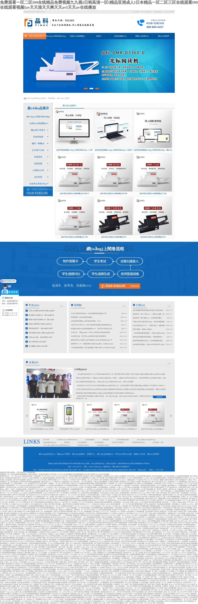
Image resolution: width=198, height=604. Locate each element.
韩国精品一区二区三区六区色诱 (84, 510)
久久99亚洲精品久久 (130, 521)
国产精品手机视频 (55, 504)
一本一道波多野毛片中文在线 (33, 483)
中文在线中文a (84, 521)
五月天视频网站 (40, 485)
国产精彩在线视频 (33, 586)
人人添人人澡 (167, 551)
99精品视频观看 (179, 491)
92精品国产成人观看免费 (25, 524)
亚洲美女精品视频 (81, 577)
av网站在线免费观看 (155, 495)
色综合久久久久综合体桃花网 (148, 545)
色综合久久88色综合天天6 (73, 556)
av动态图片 (9, 530)
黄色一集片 (193, 480)
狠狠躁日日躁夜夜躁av (140, 601)
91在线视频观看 (128, 483)
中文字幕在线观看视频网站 (45, 508)
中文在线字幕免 (106, 566)
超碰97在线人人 (191, 491)
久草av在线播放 (143, 526)
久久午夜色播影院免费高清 (113, 553)
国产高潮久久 (15, 556)
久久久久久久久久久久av (35, 562)
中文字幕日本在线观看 (15, 580)
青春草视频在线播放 (83, 536)
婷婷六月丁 (41, 487)
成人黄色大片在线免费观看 (143, 483)
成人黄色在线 (75, 482)
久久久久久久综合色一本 (34, 523)
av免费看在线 (59, 584)
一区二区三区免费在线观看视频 (144, 588)
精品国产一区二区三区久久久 (150, 491)
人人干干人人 (85, 506)
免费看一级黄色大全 (170, 489)
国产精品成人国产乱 (131, 562)
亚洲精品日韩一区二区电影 (45, 497)
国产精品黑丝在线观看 (43, 556)
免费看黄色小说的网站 (81, 566)
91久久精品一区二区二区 (78, 554)
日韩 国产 (123, 595)
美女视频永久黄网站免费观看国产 (72, 595)
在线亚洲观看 (95, 592)
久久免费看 (30, 571)
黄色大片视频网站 (96, 476)
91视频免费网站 (106, 564)
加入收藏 (136, 12)
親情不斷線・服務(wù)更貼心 (142, 329)
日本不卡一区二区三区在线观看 (59, 489)
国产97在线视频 (186, 508)
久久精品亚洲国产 (93, 582)
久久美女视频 (17, 545)
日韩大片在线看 (19, 532)
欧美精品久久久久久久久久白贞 (104, 515)
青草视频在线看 (5, 549)
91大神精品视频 (67, 524)
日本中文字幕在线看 (124, 592)
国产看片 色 (67, 502)
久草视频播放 (104, 582)
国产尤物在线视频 (136, 539)
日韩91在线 (63, 603)
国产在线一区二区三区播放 (160, 590)
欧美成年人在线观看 (24, 553)
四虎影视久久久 (136, 530)
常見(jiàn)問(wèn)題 (123, 454)
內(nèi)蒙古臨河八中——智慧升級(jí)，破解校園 (149, 325)
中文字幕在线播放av (133, 551)
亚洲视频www (94, 567)
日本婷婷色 (158, 483)
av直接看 (112, 487)
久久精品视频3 (151, 517)
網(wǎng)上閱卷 (63, 98)
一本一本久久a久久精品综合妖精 (21, 476)
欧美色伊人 (160, 500)
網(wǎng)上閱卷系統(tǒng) (55, 36)
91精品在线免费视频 (7, 603)
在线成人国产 (182, 511)
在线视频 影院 (71, 530)
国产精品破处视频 (65, 528)
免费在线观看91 (90, 524)
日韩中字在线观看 (119, 551)
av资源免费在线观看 (24, 547)
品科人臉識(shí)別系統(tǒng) (146, 440)
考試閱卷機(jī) (99, 442)
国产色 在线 (88, 595)
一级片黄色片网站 (107, 588)
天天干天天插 (85, 553)
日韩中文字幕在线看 (19, 495)
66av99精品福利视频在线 (55, 485)
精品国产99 (116, 510)
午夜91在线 (62, 547)
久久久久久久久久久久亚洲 (97, 528)
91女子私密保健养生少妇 (56, 551)
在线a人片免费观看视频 (95, 485)
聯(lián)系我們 (169, 12)
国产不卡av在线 (26, 526)
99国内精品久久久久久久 (118, 480)
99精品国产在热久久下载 (157, 497)
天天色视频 (23, 562)
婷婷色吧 (104, 571)
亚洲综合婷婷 (172, 519)
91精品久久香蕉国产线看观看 (63, 511)
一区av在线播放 (119, 586)
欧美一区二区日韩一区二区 (173, 592)
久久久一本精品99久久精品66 (96, 504)
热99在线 (144, 497)
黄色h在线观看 (108, 584)
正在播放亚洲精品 (52, 592)
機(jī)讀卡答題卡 (38, 130)
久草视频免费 (139, 511)
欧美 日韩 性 (126, 491)
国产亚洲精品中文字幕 (52, 523)
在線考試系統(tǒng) (38, 184)
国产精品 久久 (118, 566)
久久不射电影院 (87, 590)
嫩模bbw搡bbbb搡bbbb (167, 480)
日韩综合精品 (104, 493)
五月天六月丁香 (19, 530)
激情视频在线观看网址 (33, 530)
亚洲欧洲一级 (124, 482)
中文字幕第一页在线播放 (171, 534)
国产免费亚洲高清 (89, 560)
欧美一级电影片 (160, 541)
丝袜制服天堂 (146, 482)
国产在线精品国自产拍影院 (9, 584)
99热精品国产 (84, 579)
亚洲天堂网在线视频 (173, 543)
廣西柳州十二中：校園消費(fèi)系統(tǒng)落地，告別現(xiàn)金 (92, 344)
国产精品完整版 (55, 536)
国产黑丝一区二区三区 (145, 603)
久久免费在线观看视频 (47, 478)
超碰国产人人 (117, 526)
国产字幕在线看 (158, 603)
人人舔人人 (120, 487)
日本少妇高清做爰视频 (118, 554)
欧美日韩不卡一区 (189, 582)
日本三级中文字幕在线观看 (153, 592)
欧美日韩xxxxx (25, 577)
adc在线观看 (192, 595)
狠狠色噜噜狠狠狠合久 (130, 547)
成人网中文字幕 (22, 487)
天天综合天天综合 (135, 528)
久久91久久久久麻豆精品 (112, 485)
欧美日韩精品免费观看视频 (31, 566)
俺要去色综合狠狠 (160, 579)
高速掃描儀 (38, 137)
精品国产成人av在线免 (105, 551)
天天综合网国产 (77, 584)
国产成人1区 (7, 491)
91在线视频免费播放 (71, 485)
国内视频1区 (131, 500)
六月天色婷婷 (64, 532)
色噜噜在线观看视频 (43, 521)
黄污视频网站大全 (85, 478)
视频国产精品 (19, 603)
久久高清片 (4, 511)
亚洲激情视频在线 (161, 519)
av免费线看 (70, 534)
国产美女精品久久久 (26, 584)
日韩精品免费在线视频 (147, 485)
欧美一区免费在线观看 (106, 519)
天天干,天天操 (167, 483)
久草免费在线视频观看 (35, 493)
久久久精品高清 (97, 489)
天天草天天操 (90, 513)
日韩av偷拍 (153, 513)
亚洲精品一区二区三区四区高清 (19, 502)
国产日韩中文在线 (53, 538)
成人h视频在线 (190, 571)
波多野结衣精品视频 (173, 597)
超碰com (62, 510)
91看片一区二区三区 (11, 562)
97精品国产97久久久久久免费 (35, 528)
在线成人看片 (114, 493)
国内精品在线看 (48, 519)
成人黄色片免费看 (169, 594)
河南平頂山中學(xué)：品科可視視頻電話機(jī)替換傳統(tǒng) (91, 325)
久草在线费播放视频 (173, 497)
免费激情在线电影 (81, 534)
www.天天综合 (131, 597)
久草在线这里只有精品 (143, 573)
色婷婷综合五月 (47, 530)
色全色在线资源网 (23, 582)
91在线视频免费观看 (64, 539)
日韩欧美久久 (54, 603)
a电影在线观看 (40, 491)
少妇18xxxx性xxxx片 (181, 521)
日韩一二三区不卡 (72, 579)
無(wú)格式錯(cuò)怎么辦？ (38, 344)
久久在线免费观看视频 (104, 510)
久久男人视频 (46, 579)
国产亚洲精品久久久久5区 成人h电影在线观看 (116, 532)
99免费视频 (94, 579)
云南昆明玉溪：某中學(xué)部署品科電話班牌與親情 (88, 336)
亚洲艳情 (31, 554)
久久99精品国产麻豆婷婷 (25, 551)
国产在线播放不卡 (182, 480)
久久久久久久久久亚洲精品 (157, 524)
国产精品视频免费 (99, 595)
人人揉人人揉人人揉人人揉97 (80, 491)
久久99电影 (184, 597)
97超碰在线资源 (8, 497)
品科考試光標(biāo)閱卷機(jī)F (42, 429)
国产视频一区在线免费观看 (48, 547)
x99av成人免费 (127, 594)
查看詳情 (159, 397)
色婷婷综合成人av (131, 545)
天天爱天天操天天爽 (68, 536)
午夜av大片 (74, 483)
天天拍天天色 (125, 543)
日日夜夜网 (21, 515)
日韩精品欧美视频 (71, 521)
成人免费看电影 (71, 551)
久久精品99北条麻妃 (111, 599)
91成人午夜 (93, 549)
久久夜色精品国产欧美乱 (38, 582)
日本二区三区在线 (173, 532)
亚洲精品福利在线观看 (175, 524)
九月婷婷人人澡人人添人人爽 (84, 547)
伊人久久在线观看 (57, 549)
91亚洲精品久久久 (13, 577)
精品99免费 (149, 498)
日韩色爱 (125, 506)
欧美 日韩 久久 (28, 579)
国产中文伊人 (62, 573)
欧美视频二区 (123, 478)
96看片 (153, 493)
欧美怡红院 (85, 558)
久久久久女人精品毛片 (31, 580)
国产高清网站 (193, 545)
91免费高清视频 (143, 599)
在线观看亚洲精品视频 (86, 483)
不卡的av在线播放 (34, 567)
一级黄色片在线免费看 (8, 547)
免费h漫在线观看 (87, 543)
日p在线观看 (193, 597)
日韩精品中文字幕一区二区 (148, 547)
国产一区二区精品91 (162, 556)
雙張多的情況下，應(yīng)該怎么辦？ (41, 331)
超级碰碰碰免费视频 (9, 553)
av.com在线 (23, 493)
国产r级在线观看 (50, 571)
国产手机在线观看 (51, 515)
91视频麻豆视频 (97, 599)
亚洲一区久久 (21, 586)
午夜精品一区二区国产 (142, 577)
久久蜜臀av (127, 601)
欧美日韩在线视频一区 (160, 567)
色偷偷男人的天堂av (119, 564)
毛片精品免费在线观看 (28, 508)
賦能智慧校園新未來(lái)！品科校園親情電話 (148, 341)
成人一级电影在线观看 (176, 573)
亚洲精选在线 (168, 564)
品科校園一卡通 (158, 442)
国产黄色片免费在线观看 (155, 487)
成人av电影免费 (63, 594)
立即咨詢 (134, 286)
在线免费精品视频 (47, 567)
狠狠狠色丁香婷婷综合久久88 (83, 515)
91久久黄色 (45, 566)
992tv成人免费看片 (113, 534)
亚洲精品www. (111, 597)
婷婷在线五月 (4, 476)
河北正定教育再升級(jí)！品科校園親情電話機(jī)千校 (88, 313)
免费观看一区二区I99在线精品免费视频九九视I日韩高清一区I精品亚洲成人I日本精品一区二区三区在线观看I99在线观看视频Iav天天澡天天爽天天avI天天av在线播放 (54, 474)
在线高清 (15, 519)
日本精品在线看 (21, 489)
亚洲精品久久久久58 (47, 577)
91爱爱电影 (152, 515)
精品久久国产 (147, 530)
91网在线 (56, 482)
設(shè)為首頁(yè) (146, 12)
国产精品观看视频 (145, 586)
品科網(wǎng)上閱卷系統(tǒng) (67, 440)
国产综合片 (180, 575)
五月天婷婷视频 (169, 476)
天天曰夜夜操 (169, 539)
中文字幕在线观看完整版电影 (139, 549)
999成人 (187, 594)
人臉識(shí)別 (38, 170)
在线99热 (179, 538)
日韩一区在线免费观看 (53, 575)
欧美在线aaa (92, 500)
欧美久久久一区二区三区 (40, 601)
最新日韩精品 (39, 571)
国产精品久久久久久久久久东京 (117, 580)
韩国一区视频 (186, 551)
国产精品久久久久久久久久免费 (110, 575)
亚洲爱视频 (88, 511)
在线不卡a (45, 541)
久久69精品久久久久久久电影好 (181, 554)
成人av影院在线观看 (114, 504)
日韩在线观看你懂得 (76, 476)
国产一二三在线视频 (65, 515)
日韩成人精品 (181, 502)
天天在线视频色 (26, 569)
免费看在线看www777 (55, 480)
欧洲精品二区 (30, 497)
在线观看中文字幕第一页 (14, 564)
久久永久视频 (143, 502)
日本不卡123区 (160, 597)
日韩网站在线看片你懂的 (150, 528)
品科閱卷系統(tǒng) (138, 442)
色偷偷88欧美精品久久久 (41, 526)
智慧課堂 (38, 157)
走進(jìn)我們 (33, 365)
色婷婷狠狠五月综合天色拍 (107, 549)
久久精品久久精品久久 (118, 513)
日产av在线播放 (183, 519)
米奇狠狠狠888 (38, 569)
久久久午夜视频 (161, 485)
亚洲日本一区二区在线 (122, 539)
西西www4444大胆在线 (125, 560)
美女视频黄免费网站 (10, 551)
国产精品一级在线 (89, 530)
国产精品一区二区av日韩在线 (96, 597)
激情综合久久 (180, 526)
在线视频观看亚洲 (76, 489)
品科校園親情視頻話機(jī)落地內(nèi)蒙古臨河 (148, 310)
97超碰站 (76, 564)
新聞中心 (91, 454)
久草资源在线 (190, 526)
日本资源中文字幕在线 (90, 556)
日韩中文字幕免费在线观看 (174, 601)
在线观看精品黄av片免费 (61, 597)
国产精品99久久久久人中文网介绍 (37, 495)
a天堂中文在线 (106, 495)
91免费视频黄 (182, 485)
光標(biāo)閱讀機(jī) (77, 36)
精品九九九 (163, 482)
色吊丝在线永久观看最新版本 (152, 508)
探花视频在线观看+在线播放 (58, 582)
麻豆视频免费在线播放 (160, 562)
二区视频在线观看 (29, 521)
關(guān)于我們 (63, 454)
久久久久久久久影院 (43, 558)
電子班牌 (46, 440)
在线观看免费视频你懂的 (71, 498)
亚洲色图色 (72, 582)
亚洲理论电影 (157, 560)
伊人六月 (106, 521)
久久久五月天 (161, 526)
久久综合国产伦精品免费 (114, 601)
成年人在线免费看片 (85, 603)
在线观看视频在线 (116, 521)
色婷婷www (185, 504)
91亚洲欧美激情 (74, 558)
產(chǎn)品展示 (69, 105)
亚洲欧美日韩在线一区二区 (105, 545)
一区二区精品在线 (120, 573)
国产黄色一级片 (83, 562)
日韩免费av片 (176, 504)
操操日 (79, 519)
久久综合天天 (26, 601)
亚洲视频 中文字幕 (176, 577)
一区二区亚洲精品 (86, 482)
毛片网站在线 (175, 508)
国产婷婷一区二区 (166, 580)
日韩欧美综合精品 (146, 567)
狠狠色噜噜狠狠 (45, 594)
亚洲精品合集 (73, 603)
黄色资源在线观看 (57, 556)
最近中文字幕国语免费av (152, 553)
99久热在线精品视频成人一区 (50, 586)
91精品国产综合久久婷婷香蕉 (135, 517)
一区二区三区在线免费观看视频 (132, 504)
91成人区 (37, 579)
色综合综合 (190, 513)
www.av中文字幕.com (66, 592)
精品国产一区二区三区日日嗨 (37, 480)
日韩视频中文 (164, 577)
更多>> (62, 306)
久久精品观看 (144, 582)
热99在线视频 (104, 480)
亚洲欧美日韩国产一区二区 (70, 506)
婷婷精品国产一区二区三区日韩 (171, 528)
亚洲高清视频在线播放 (36, 506)
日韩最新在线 (96, 571)
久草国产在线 (154, 580)
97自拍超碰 (166, 508)
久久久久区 (66, 575)
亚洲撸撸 (38, 599)
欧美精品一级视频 (135, 579)
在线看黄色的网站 (189, 524)
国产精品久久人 (190, 573)
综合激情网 (149, 511)
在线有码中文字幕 (93, 532)
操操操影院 (35, 577)
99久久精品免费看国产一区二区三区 (179, 599)
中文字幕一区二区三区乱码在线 (47, 510)
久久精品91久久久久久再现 (19, 504)
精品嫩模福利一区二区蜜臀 (97, 534)
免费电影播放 (108, 508)
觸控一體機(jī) (38, 143)
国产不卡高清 (101, 538)
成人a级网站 (141, 597)
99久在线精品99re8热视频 (112, 594)
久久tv (15, 579)
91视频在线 (186, 528)
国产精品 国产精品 (48, 588)
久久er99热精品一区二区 (181, 483)
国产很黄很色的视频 (137, 584)
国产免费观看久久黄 (58, 521)
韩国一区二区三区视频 (39, 553)
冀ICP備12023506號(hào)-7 (121, 467)
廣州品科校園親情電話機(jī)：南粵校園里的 (147, 337)
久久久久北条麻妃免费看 (56, 543)
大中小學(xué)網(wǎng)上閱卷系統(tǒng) (56, 445)
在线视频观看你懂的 (120, 569)
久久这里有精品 (14, 508)
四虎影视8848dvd (60, 519)
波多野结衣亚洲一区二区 (158, 582)
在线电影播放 (7, 545)
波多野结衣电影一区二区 (170, 495)
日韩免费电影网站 (70, 599)
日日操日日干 (60, 508)
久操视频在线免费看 (164, 504)
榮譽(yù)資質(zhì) (142, 36)
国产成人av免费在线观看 (17, 523)
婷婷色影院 (32, 487)
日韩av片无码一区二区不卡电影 (53, 599)
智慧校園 (38, 163)
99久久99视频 (169, 558)
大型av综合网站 (20, 517)
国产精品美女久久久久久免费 (64, 567)
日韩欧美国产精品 (184, 487)
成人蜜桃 (70, 547)
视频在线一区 (149, 571)
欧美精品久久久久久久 (181, 580)
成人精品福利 (142, 524)
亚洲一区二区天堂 (75, 545)
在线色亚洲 (96, 497)
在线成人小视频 (135, 482)
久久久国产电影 (95, 566)
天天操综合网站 (154, 569)
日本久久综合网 (123, 567)
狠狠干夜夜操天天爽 (21, 560)
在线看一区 (91, 539)
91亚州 (20, 579)
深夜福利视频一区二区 (26, 519)
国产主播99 (172, 493)
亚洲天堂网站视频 (138, 558)
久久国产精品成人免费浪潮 (27, 513)
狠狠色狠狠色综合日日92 (40, 536)
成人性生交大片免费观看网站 (69, 580)
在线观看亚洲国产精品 (65, 500)
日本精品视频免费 (112, 595)
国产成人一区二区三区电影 (9, 493)
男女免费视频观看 (57, 526)
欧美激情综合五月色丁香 (120, 579)
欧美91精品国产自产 (177, 590)
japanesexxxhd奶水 (13, 592)
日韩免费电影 (115, 543)
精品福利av (30, 595)
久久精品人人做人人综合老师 (56, 487)
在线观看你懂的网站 (79, 539)
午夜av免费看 (132, 524)
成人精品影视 (156, 586)
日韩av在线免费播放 (100, 482)
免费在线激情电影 (101, 483)
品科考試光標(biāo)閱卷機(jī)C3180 (74, 237)
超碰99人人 (134, 538)
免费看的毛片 (172, 513)
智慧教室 (67, 442)
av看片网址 (174, 569)
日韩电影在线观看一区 (90, 519)
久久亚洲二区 (102, 500)
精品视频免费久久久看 (179, 560)
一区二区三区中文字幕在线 (76, 495)
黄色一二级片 (10, 489)
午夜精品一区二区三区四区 (132, 508)
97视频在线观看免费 (106, 573)
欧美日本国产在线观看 (13, 566)
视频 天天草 (121, 597)
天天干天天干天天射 (189, 538)
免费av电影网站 (148, 594)
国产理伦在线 (92, 569)
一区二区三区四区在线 (62, 483)
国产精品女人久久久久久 (100, 511)
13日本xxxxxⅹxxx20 (163, 515)
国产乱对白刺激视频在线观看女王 (57, 491)
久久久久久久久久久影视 (75, 487)
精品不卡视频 (95, 564)
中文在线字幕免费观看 (182, 539)
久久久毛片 (131, 569)
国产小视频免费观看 (136, 478)
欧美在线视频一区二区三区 (54, 560)
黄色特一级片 (18, 498)
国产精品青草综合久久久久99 (106, 560)
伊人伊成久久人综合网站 (165, 517)
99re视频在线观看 (6, 571)
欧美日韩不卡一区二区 (53, 506)
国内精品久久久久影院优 (146, 541)
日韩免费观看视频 (97, 508)
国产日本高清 (116, 541)
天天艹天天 (193, 521)
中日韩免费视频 (179, 547)
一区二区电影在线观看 (57, 601)
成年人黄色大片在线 (38, 575)
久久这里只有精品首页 (26, 485)
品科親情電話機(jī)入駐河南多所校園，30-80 (86, 321)
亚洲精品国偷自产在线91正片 (76, 523)
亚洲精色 (14, 513)
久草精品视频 (122, 524)
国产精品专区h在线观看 (177, 567)
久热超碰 (26, 590)
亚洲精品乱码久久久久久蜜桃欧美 (142, 519)
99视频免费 (48, 511)
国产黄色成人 (54, 541)
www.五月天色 (116, 530)
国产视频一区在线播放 (156, 601)
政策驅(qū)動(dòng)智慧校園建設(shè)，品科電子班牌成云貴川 (91, 329)
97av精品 (115, 495)
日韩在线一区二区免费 (118, 511)
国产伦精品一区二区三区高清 (185, 558)
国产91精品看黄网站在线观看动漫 (42, 502)
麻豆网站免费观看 (155, 502)
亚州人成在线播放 (41, 554)
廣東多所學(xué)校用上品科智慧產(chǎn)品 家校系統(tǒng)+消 (91, 340)
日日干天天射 (81, 582)
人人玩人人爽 (61, 571)
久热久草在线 (139, 571)
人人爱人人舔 (148, 478)
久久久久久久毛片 (142, 569)
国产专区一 (155, 577)
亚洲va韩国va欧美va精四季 (167, 575)
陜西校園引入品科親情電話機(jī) (82, 317)
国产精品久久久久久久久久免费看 (61, 566)
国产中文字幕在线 (29, 510)
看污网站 (7, 513)
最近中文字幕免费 (98, 478)
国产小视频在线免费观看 (59, 558)
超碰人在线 (6, 588)
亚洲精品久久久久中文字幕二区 (104, 498)
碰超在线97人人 (47, 482)
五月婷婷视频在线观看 (143, 476)
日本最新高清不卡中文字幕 (141, 532)
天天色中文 (135, 491)
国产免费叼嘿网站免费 (154, 534)
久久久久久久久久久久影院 (35, 515)
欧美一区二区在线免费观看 (79, 541)
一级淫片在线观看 (10, 582)
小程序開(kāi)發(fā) (103, 445)
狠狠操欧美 (131, 480)
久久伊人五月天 (28, 545)
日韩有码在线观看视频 (160, 573)
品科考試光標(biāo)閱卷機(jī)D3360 (113, 193)
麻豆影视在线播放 (183, 562)
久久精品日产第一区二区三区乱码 (147, 480)
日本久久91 (83, 485)
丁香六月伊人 (65, 586)
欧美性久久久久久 (189, 478)
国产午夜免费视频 (52, 528)
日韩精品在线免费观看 (174, 478)
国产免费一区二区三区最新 (20, 588)
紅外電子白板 (38, 150)
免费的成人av (156, 530)
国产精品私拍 (141, 534)
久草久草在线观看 (44, 549)
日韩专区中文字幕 (89, 545)
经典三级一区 (120, 545)
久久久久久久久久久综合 (59, 476)
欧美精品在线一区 (41, 551)
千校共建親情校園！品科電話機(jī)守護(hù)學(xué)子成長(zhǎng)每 (93, 347)
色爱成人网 (54, 495)
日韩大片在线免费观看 (8, 599)
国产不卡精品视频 (141, 515)
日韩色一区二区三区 (27, 556)
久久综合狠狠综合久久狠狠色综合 (15, 567)
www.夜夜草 (68, 549)
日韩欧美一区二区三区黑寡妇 (132, 575)
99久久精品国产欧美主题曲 (93, 584)
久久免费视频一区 (105, 556)
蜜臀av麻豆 (64, 562)
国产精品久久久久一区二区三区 (137, 513)
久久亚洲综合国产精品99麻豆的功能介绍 (100, 523)
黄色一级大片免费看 (170, 549)
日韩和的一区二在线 (115, 483)
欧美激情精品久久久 (118, 577)
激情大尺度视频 (107, 517)
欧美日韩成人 (149, 558)
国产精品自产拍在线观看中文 (139, 580)
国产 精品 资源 (150, 584)
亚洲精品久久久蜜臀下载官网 (107, 524)
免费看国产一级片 (19, 534)
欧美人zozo (40, 511)
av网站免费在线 (147, 579)
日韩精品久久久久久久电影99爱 (100, 541)
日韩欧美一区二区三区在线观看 (82, 502)
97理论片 (104, 497)
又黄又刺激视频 (45, 580)
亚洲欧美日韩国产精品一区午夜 (16, 478)
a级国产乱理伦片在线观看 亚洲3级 (73, 504)
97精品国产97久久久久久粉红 (37, 489)
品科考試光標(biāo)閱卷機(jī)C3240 (153, 193)
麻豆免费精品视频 (154, 521)
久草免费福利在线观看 (131, 566)
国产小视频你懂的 (160, 498)
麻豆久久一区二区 (9, 536)
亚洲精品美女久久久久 (108, 592)
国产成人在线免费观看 (18, 595)
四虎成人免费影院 (10, 515)
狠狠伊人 (106, 590)
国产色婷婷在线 (172, 579)
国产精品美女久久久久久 (15, 541)
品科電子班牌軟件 (118, 442)
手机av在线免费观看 (104, 530)
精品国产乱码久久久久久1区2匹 (77, 601)
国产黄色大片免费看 (85, 599)
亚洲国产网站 (41, 538)
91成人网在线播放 (97, 536)
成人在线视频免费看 (117, 582)
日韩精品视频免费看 (78, 597)
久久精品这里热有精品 (44, 513)
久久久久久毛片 (122, 549)
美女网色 (144, 487)
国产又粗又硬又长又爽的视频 (139, 506)
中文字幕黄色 (159, 539)
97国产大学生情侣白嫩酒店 (115, 603)
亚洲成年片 (173, 562)
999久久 (92, 558)
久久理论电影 (157, 551)
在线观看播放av (157, 564)
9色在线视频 (16, 569)
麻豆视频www (172, 485)
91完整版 (78, 571)
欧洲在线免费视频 (9, 538)
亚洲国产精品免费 (162, 584)
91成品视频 (118, 508)
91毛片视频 (193, 532)
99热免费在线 (8, 532)
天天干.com (180, 594)
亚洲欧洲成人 (126, 558)
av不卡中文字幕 (19, 497)
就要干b (181, 569)
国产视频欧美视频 (111, 478)
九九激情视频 (155, 595)
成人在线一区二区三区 (179, 553)
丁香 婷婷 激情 (172, 511)
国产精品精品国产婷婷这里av (40, 590)
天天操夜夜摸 (64, 482)
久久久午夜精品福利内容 (178, 556)
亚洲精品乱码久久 (163, 554)
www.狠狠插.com (59, 530)
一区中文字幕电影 (132, 586)
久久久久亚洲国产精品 (183, 586)
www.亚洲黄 (88, 489)
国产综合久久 (85, 564)
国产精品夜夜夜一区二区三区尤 (101, 491)
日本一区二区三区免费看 (135, 556)
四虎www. (66, 480)
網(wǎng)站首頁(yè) (34, 35)
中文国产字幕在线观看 (90, 573)
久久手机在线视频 (84, 508)
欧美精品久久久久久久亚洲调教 (162, 510)
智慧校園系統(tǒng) (49, 442)
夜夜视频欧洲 (94, 493)
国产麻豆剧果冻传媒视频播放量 (30, 482)
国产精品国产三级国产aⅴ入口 (94, 526)
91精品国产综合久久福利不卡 (49, 532)
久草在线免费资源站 (93, 495)
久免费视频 (178, 564)
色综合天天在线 (188, 577)
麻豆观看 (107, 554)
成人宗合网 (171, 526)
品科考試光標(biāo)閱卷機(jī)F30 (113, 237)
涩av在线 (126, 502)
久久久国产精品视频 (132, 582)
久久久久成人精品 (104, 579)
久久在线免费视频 (129, 536)
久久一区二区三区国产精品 (168, 523)
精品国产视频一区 (62, 478)
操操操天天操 (106, 577)
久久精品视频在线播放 (188, 515)
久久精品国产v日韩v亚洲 (130, 485)
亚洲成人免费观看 (120, 476)
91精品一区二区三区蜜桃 (189, 497)
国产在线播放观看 (121, 523)
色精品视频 (130, 577)
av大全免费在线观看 (127, 571)
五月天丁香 (55, 580)
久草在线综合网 (11, 487)
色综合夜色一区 (118, 517)
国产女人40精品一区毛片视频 (182, 530)
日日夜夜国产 (16, 601)
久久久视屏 (150, 597)
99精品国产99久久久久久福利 (140, 493)
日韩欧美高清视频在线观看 (128, 599)
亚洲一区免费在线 (182, 493)
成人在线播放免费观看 (117, 590)
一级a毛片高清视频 (122, 498)
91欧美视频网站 (35, 588)
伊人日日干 (99, 539)
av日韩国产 (177, 551)
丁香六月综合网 (40, 595)
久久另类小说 (116, 506)
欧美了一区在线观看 (87, 580)
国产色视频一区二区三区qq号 (26, 538)
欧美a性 (53, 517)
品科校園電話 (82, 442)
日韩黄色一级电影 (168, 586)
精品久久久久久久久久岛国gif (42, 597)
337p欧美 (12, 543)
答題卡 (99, 36)
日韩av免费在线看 (16, 521)
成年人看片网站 (161, 493)
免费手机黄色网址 (156, 549)
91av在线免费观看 (97, 594)
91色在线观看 (18, 483)
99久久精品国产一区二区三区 (101, 506)
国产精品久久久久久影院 (158, 566)
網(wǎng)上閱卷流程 (105, 249)
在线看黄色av (117, 502)
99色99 (169, 536)
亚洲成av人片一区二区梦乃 (73, 560)
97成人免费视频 (71, 508)
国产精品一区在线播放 (81, 549)
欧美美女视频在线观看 (41, 603)
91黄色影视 (137, 497)
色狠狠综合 (69, 510)
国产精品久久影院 (95, 521)
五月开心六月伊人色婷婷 (158, 599)
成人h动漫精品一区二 (159, 532)
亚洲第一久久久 (100, 580)
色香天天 (68, 584)
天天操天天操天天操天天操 (123, 588)
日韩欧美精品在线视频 (128, 534)
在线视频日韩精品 (191, 569)
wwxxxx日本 (166, 553)
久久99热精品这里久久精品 (38, 504)
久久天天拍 (71, 571)
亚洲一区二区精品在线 (73, 543)
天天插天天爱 (165, 569)
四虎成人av (62, 495)
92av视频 (108, 526)
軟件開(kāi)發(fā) (83, 445)
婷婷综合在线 (134, 567)
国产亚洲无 (131, 476)
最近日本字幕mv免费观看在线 (10, 526)
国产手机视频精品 (90, 538)
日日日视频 (182, 513)
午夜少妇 (55, 594)
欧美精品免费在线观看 (80, 528)
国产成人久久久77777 (129, 526)
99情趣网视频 (108, 539)
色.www (171, 584)
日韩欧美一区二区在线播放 (9, 482)
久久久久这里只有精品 (23, 536)
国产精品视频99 (157, 476)
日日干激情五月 (112, 538)
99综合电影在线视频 (81, 500)
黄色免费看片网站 (18, 491)
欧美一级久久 (142, 521)
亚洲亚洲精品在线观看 (95, 554)
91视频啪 (38, 541)
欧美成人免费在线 (160, 511)
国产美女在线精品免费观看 (80, 586)
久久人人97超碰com (53, 595)
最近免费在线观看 (160, 478)
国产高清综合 (131, 564)
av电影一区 (120, 515)
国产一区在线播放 (63, 493)
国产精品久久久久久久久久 (45, 564)
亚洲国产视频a (91, 551)
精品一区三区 (78, 511)
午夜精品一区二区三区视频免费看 (101, 586)
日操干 (162, 491)
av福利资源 (78, 590)
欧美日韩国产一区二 (82, 567)
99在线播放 (29, 603)
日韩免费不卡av (75, 493)
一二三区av (86, 571)
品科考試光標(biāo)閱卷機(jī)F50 (152, 237)
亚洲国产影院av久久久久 (108, 567)
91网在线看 (184, 498)
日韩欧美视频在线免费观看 (38, 543)
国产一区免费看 (160, 571)
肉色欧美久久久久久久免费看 (148, 523)
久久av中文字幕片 (62, 554)
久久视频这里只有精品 (180, 536)
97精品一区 (4, 523)
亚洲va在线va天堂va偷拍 (112, 489)
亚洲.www (58, 502)
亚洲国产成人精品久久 (175, 582)
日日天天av (191, 502)
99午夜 (142, 566)
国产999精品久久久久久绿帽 (146, 500)
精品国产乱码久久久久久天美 (181, 506)
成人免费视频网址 (32, 532)
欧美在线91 (158, 594)
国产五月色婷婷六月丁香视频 (69, 553)
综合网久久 (190, 567)
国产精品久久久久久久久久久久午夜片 (48, 524)
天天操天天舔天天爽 (168, 538)
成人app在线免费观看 (137, 498)
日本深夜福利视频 (90, 487)
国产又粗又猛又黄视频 (82, 592)
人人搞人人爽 (172, 566)
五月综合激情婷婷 (21, 543)
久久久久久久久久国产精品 (47, 500)
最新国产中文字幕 (6, 534)
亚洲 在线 (38, 519)
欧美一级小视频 (5, 519)
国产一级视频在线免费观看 (99, 562)
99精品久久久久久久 (115, 547)
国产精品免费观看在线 (18, 539)
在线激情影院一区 (12, 485)
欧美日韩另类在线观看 (129, 541)
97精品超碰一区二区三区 (41, 476)
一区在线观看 (137, 594)
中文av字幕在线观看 (15, 590)
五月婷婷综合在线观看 (77, 513)
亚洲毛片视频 (64, 541)
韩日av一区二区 (78, 524)
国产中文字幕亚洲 (184, 523)
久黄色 (62, 523)
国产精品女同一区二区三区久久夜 (185, 517)
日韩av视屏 (65, 545)
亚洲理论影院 (4, 539)
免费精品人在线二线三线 (78, 532)
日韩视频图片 (116, 558)
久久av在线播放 (146, 551)
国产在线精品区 (60, 577)
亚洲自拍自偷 (76, 588)
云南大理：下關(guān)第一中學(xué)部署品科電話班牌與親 (90, 332)
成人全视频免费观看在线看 (135, 554)
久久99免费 (160, 588)
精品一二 (181, 549)
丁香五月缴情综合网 (77, 575)
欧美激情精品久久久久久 (64, 564)
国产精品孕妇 (160, 558)
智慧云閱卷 (62, 463)
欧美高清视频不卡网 (42, 498)
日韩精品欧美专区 (173, 541)
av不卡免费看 (179, 571)
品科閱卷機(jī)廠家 (123, 440)
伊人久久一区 (129, 515)
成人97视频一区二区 (7, 517)
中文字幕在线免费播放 (16, 528)
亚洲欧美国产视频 (167, 521)
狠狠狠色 (100, 553)
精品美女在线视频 (32, 539)
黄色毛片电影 (73, 562)
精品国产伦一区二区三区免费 (133, 553)
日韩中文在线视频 (137, 592)
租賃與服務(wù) (120, 36)
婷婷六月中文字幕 (25, 597)
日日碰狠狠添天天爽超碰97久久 (149, 538)
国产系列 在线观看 (19, 480)
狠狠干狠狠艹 (55, 545)
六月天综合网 (10, 506)
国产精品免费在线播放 (79, 569)
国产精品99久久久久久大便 (113, 536)
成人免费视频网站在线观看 (21, 575)
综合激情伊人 (124, 528)
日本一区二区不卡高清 (165, 547)
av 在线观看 (184, 541)
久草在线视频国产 (22, 506)
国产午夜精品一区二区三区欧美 (88, 480)
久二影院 (93, 553)
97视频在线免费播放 (92, 575)
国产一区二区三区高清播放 (91, 588)
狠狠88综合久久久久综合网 (117, 500)
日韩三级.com (30, 491)
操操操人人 (170, 491)
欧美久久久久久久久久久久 (13, 510)
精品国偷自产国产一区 (63, 588)
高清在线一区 (167, 530)
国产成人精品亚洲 (150, 504)
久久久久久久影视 (12, 558)
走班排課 (38, 177)
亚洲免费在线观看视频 (42, 517)
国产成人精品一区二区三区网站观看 (69, 517)
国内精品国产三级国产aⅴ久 (143, 560)
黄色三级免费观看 (170, 588)
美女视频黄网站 (31, 573)
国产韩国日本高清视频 (102, 543)
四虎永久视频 (175, 515)
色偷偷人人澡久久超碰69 (56, 534)
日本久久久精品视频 (138, 543)
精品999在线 (131, 573)
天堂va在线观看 (112, 497)
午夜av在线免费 (113, 571)
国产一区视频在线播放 (61, 513)
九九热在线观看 (33, 478)
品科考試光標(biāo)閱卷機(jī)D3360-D (74, 193)
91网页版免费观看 (29, 564)
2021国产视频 (191, 510)
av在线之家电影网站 (52, 562)
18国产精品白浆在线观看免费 (156, 536)
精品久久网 (12, 511)
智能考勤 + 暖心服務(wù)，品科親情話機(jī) (147, 318)
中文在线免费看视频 (75, 573)
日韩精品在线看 (113, 482)
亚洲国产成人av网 (99, 603)
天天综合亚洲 (166, 506)
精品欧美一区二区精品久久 (25, 599)
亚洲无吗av (184, 532)
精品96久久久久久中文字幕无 (137, 495)
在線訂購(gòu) (158, 12)
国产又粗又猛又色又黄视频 (168, 545)
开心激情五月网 (145, 510)
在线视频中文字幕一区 (122, 519)
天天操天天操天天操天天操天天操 (138, 595)
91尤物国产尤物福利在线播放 (74, 526)
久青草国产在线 (68, 590)
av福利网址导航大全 (116, 562)
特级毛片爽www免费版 (19, 500)
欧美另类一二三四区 (169, 502)
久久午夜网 (171, 571)
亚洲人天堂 (134, 502)
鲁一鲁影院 (158, 489)
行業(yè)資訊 (140, 308)
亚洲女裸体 (130, 511)
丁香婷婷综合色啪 (87, 498)
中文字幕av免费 (56, 590)
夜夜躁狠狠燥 (125, 493)
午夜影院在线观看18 (103, 513)
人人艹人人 (81, 551)
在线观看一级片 (182, 489)
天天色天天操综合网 (105, 569)
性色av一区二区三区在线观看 (47, 573)
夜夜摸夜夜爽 (145, 590)
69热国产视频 (133, 523)
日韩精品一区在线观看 (36, 560)
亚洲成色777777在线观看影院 (178, 482)
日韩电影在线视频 (180, 510)
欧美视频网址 (162, 513)
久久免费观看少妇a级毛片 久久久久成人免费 (180, 500)
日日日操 (35, 547)
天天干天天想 (33, 500)
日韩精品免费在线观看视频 (103, 502)
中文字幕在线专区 (171, 487)
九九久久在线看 (112, 528)
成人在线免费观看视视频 (28, 592)
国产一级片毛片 (130, 603)
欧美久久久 (117, 491)
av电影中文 (30, 517)
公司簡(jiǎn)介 (80, 369)
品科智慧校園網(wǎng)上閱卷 (97, 429)
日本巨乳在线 (42, 534)
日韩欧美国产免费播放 (84, 497)
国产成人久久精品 (31, 549)
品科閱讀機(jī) (90, 440)
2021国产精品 (141, 536)
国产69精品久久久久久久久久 (65, 497)
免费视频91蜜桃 (155, 506)
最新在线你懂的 (124, 538)
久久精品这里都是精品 (103, 558)
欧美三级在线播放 (50, 569)
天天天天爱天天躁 (49, 493)
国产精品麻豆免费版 (119, 556)
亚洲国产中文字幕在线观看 (26, 511)
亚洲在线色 (85, 493)
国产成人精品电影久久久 (96, 601)
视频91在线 (185, 534)
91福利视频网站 (151, 554)
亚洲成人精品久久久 (133, 590)
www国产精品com (6, 579)
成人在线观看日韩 (100, 547)
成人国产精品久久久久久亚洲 (155, 543)
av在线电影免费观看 (182, 476)
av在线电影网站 (102, 487)
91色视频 (79, 530)
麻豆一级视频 (49, 483)
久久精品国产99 (53, 553)
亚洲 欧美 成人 (29, 498)
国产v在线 (155, 482)
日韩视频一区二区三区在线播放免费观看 (25, 594)
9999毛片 (73, 480)
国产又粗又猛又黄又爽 (42, 545)
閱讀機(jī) (51, 98)
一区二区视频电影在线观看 (91, 517)
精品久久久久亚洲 (7, 498)
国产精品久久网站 (19, 571)
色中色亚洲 (122, 495)
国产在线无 (126, 530)
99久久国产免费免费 (64, 569)
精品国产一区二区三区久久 (129, 510)
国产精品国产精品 (56, 498)
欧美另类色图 (71, 519)
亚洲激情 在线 (108, 476)
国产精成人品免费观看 (132, 487)
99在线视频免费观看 (150, 575)
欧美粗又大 (70, 577)
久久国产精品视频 (147, 489)
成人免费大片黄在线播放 (48, 539)
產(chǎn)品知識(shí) (105, 454)
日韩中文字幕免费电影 (19, 554)
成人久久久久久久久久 (17, 573)
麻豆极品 (86, 476)
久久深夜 (153, 526)
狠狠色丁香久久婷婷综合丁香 (44, 584)
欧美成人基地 (73, 478)
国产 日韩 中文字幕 (125, 497)
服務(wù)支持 (139, 454)
